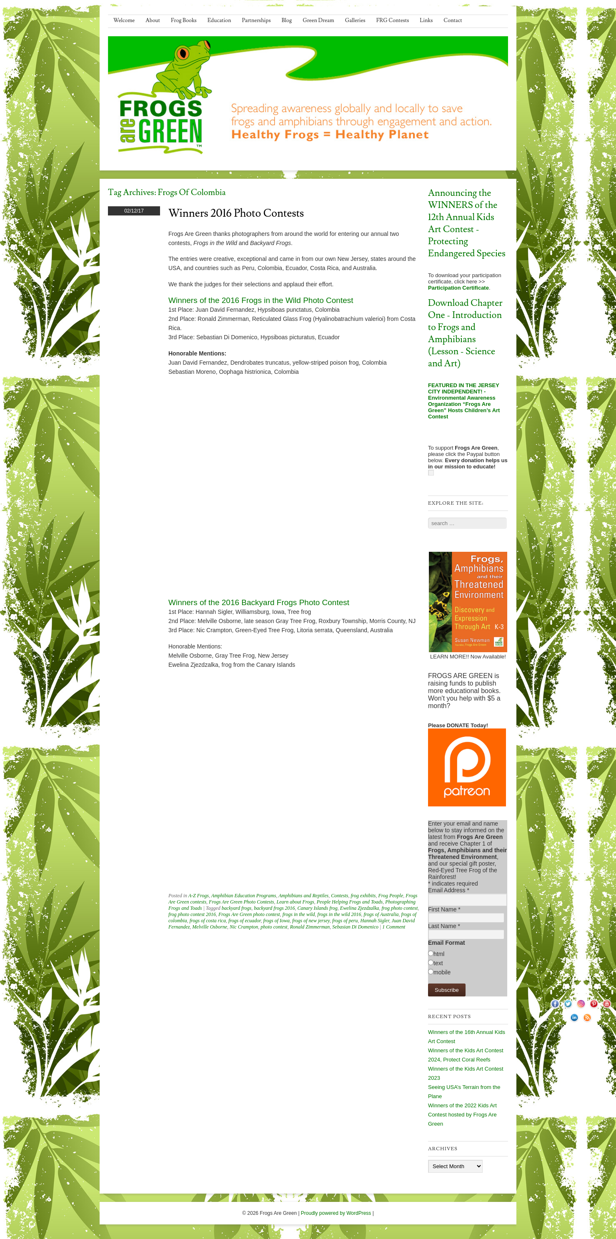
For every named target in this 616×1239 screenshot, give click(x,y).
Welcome (124, 20)
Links (426, 20)
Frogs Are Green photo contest (249, 914)
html (438, 954)
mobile (442, 972)
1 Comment (393, 927)
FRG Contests (392, 20)
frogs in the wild (299, 914)
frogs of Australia (380, 914)
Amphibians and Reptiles (303, 896)
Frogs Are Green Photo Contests (241, 902)
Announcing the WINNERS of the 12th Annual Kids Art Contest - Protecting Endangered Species (467, 223)
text (438, 963)
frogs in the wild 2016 (339, 914)
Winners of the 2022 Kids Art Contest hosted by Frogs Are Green (462, 1114)
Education (219, 20)
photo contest (273, 927)
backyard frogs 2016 (274, 908)
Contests (339, 896)
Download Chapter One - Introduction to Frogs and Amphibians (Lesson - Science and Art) (465, 333)
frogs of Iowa (276, 921)
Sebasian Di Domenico (355, 927)
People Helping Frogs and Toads (350, 902)
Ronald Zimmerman (310, 927)
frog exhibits (363, 896)
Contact (452, 20)
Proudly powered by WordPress (336, 1213)
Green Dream (318, 20)
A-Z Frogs (198, 896)
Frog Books (184, 20)
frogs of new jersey (311, 921)
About (152, 20)
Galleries (355, 20)
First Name (444, 909)
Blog (287, 20)
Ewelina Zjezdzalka (359, 908)
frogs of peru (345, 921)
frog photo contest (399, 908)
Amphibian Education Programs (243, 896)
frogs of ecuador (244, 921)
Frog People (390, 896)
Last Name (444, 926)
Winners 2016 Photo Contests (236, 213)
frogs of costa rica (208, 921)
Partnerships (256, 20)
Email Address (448, 890)
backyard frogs (236, 908)
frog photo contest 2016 (192, 914)
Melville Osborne (209, 927)
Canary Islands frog (318, 908)
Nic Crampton (244, 927)
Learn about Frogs (295, 902)
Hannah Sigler (374, 921)
